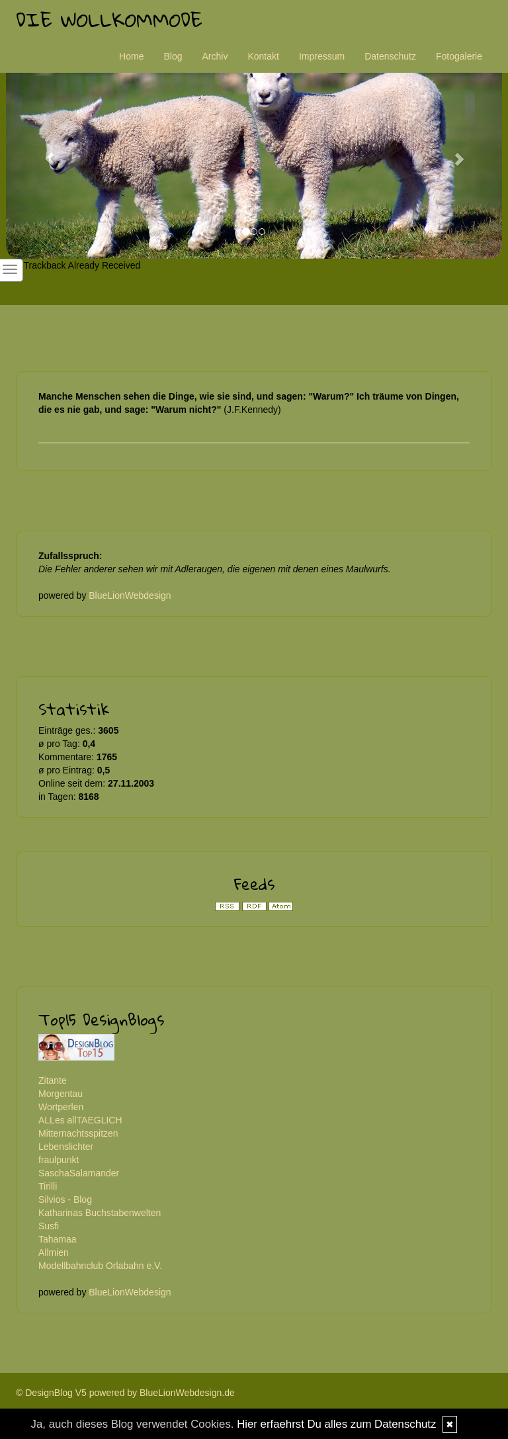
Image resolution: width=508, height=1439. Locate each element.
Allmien (53, 1252)
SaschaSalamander (78, 1173)
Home (131, 56)
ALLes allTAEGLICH (80, 1120)
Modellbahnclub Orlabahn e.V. (100, 1265)
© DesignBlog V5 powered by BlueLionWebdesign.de (125, 1392)
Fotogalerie (459, 56)
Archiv (215, 56)
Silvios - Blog (65, 1199)
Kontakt (262, 56)
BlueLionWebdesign (130, 595)
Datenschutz (390, 56)
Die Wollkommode (109, 19)
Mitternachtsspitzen (78, 1133)
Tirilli (47, 1186)
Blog (172, 56)
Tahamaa (57, 1239)
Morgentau (60, 1093)
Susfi (48, 1226)
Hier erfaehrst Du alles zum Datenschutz (336, 1424)
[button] (43, 152)
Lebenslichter (65, 1146)
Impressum (322, 56)
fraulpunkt (58, 1160)
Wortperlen (60, 1107)
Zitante (52, 1080)
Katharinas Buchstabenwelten (99, 1212)
